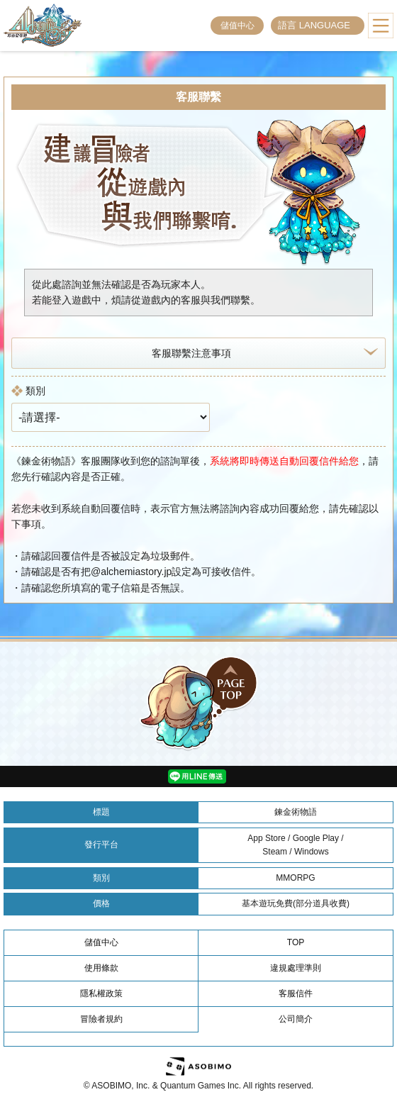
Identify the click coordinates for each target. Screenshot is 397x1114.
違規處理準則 (295, 968)
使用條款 (101, 968)
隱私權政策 (101, 993)
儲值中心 (237, 25)
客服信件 (296, 993)
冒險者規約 (101, 1019)
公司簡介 (296, 1019)
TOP (295, 942)
